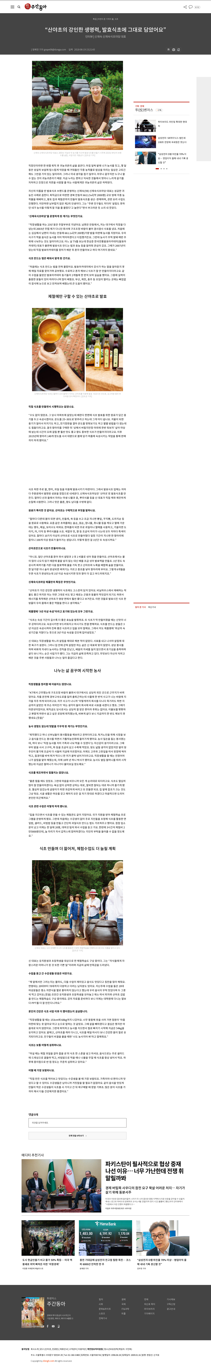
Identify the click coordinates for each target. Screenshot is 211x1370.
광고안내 (171, 1309)
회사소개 (35, 1349)
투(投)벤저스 (144, 110)
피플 (123, 1313)
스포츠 (102, 1313)
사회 (101, 1304)
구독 (159, 110)
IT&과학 (125, 1309)
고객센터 (73, 1349)
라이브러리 (149, 1309)
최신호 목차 (149, 1304)
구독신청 (171, 1304)
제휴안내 (64, 1349)
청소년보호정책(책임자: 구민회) (118, 1349)
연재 (146, 1299)
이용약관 (82, 1349)
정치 (101, 1299)
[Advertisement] (70, 464)
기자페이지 (149, 1313)
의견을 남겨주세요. (40, 1122)
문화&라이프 (105, 1309)
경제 (123, 1299)
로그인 (197, 7)
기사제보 (171, 1299)
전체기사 (103, 1318)
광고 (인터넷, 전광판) (49, 1349)
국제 (123, 1304)
